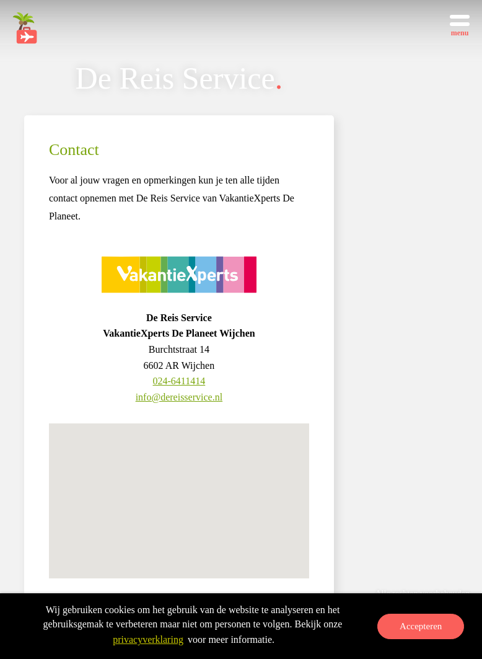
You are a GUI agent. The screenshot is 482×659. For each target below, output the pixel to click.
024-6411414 (179, 381)
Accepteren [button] (421, 627)
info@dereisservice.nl (179, 397)
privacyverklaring (148, 640)
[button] (179, 506)
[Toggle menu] (460, 24)
